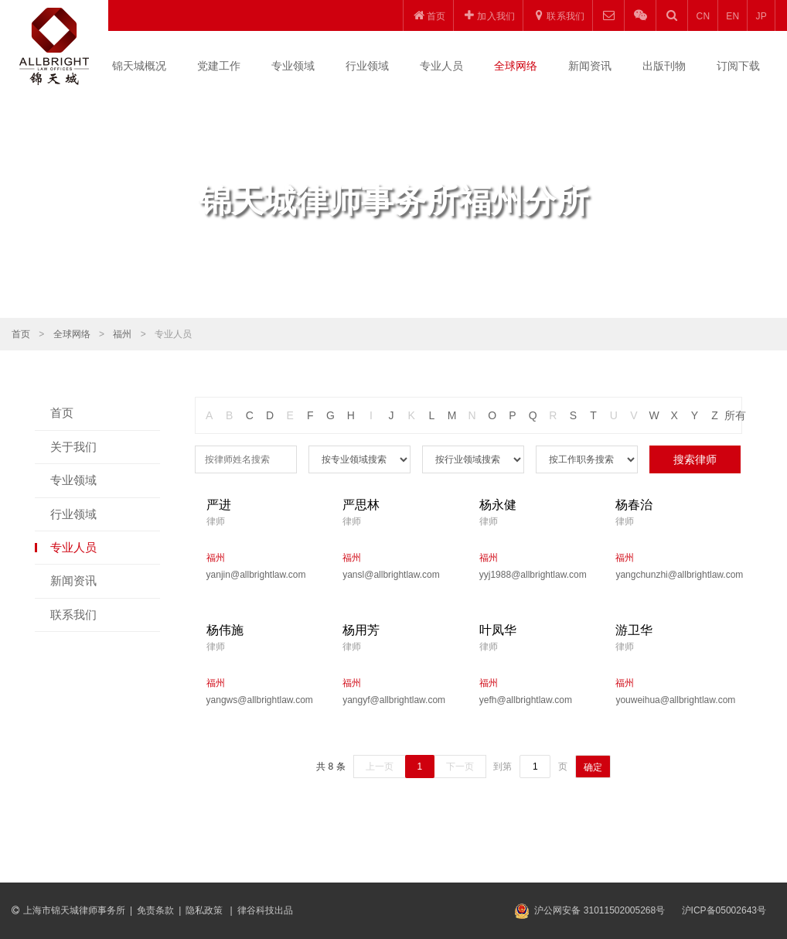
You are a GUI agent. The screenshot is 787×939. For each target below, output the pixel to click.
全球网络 (515, 66)
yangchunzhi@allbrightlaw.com (672, 574)
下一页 (460, 766)
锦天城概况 (139, 66)
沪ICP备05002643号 (724, 910)
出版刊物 (664, 66)
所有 (735, 415)
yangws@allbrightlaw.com (259, 700)
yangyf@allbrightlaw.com (393, 700)
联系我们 (73, 614)
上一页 (380, 766)
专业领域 (293, 66)
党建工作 (218, 66)
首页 (21, 334)
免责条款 (155, 910)
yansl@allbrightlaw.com (391, 574)
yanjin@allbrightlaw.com (256, 574)
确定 (593, 767)
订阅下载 (738, 66)
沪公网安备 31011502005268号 (599, 910)
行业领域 (367, 66)
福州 (122, 334)
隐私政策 (205, 910)
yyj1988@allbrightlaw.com (533, 574)
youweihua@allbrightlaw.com (672, 700)
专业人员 (441, 66)
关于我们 (73, 446)
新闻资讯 (590, 66)
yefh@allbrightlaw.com (525, 700)
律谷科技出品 (265, 910)
